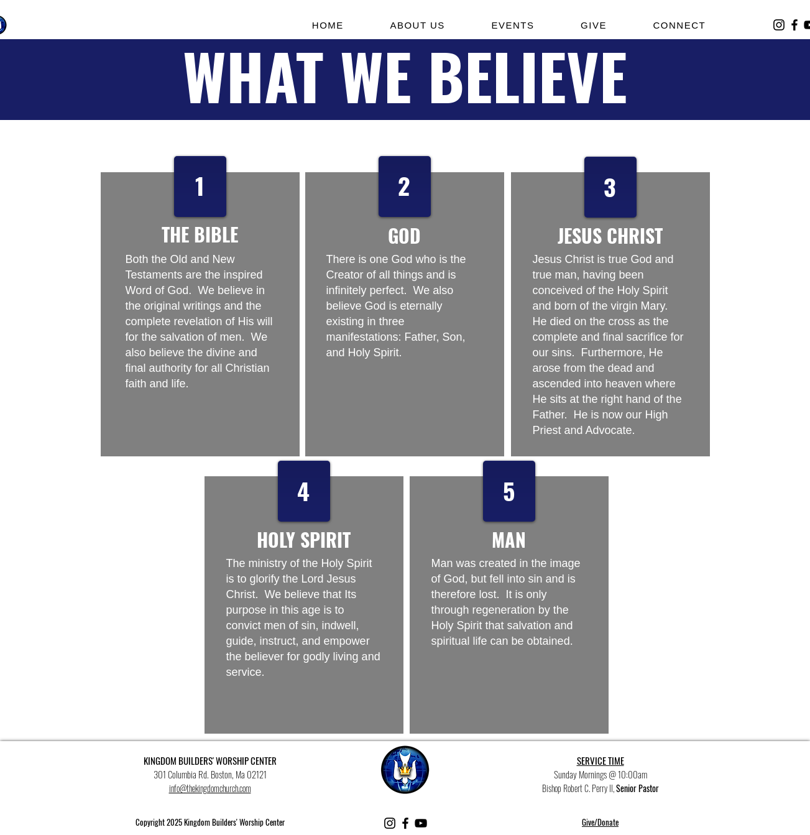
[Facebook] (794, 24)
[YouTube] (420, 823)
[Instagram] (778, 24)
